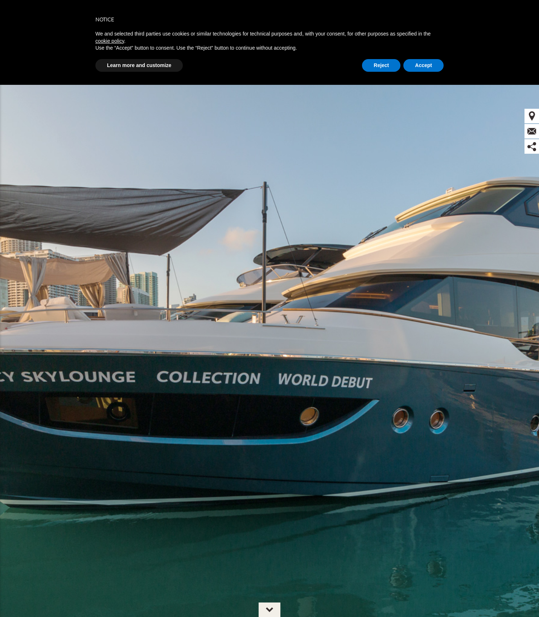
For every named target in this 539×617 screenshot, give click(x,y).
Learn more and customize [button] (139, 65)
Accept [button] (423, 65)
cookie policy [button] (109, 41)
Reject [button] (381, 65)
